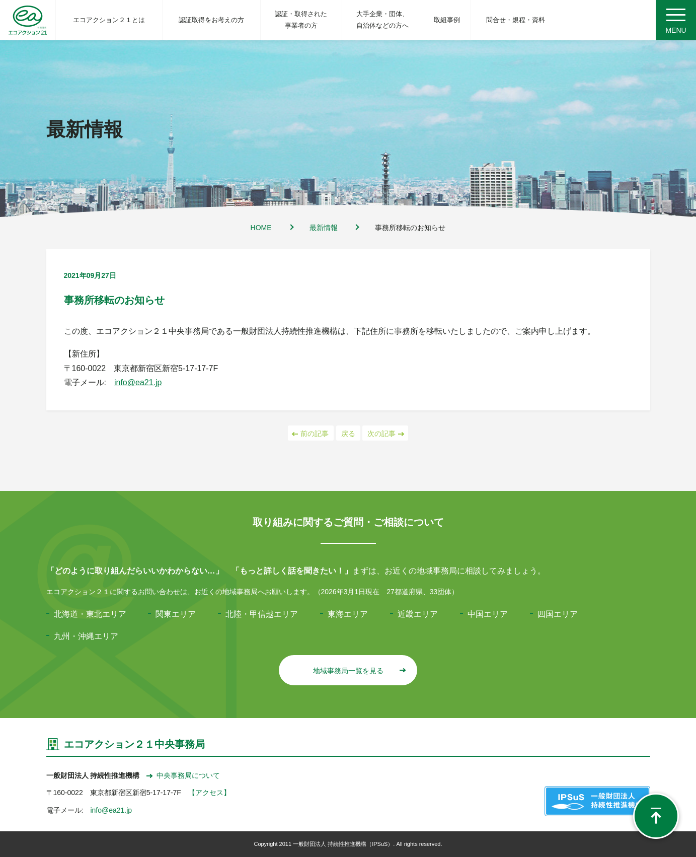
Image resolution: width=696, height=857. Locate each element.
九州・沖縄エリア (86, 636)
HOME (261, 228)
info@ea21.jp (138, 382)
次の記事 (385, 434)
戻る (348, 434)
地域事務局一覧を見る (359, 671)
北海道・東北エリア (90, 614)
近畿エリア (418, 614)
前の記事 (311, 434)
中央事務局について (183, 775)
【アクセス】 (209, 793)
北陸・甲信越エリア (261, 614)
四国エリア (557, 614)
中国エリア (488, 614)
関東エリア (176, 614)
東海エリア (348, 614)
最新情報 (324, 228)
